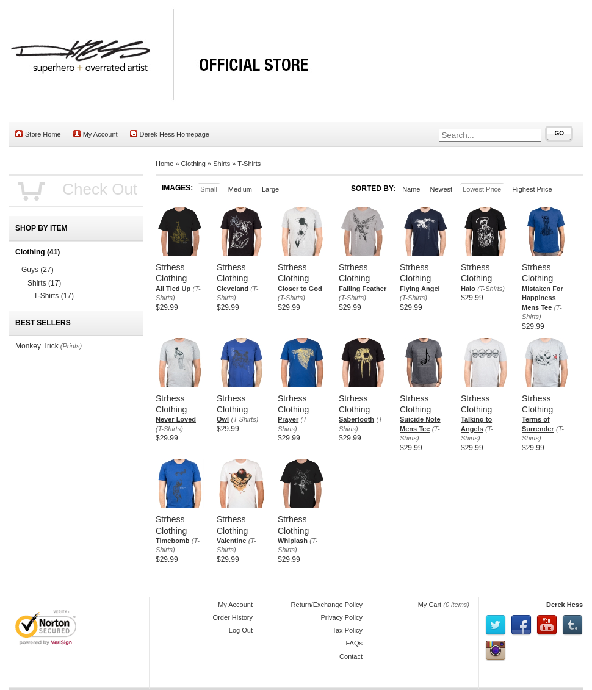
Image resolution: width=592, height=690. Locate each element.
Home (164, 163)
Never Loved (176, 419)
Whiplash (293, 540)
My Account (95, 134)
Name (411, 189)
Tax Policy (347, 630)
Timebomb (172, 540)
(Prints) (71, 346)
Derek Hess (564, 604)
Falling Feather (362, 288)
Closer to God (300, 288)
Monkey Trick (37, 346)
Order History (233, 617)
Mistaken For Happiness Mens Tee (542, 298)
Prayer (288, 419)
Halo (468, 288)
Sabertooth (356, 419)
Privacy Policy (342, 617)
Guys (37, 269)
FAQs (354, 643)
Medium (240, 189)
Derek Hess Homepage (169, 134)
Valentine (231, 540)
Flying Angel (420, 288)
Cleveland (232, 288)
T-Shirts (249, 163)
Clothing (193, 163)
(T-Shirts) (291, 297)
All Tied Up (173, 288)
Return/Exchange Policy (327, 604)
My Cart (430, 604)
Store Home (38, 134)
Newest (441, 189)
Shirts (221, 163)
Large (270, 189)
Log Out (241, 630)
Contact (351, 656)
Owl (223, 419)
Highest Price (532, 189)
